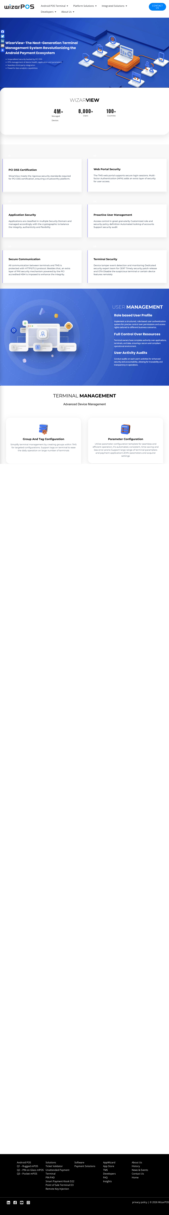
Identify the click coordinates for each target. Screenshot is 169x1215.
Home (135, 1177)
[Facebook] (15, 1202)
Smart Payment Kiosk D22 (60, 1181)
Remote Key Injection (57, 1188)
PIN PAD (50, 1177)
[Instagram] (28, 1202)
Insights (107, 1181)
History (136, 1166)
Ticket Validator (54, 1166)
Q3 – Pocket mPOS (27, 1173)
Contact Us (138, 1173)
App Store (108, 1166)
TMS (105, 1170)
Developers (109, 1173)
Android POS (24, 1162)
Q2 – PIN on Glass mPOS (30, 1170)
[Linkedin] (8, 1202)
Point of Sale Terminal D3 (60, 1185)
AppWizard (109, 1162)
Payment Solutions (84, 1166)
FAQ (105, 1177)
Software (79, 1162)
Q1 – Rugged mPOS (27, 1166)
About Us (137, 1162)
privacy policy (139, 1202)
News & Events (140, 1170)
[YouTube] (22, 1202)
